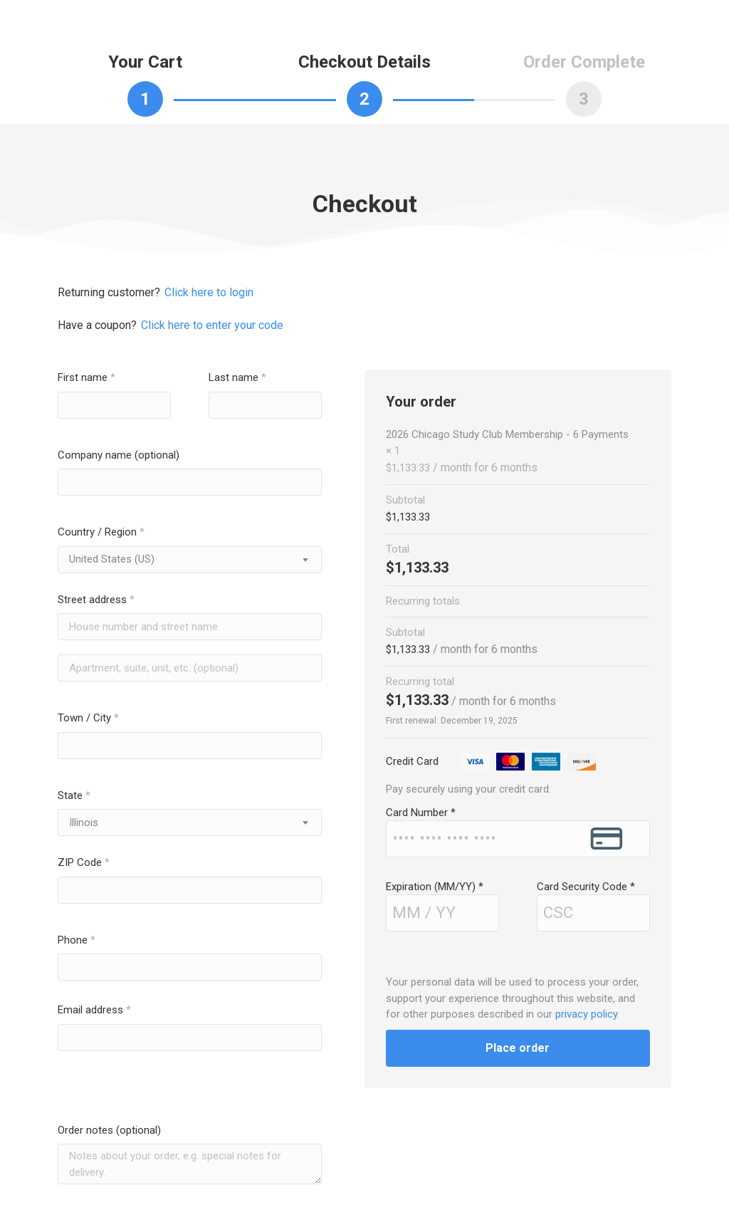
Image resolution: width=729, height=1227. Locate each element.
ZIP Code (84, 862)
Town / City (88, 717)
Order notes (109, 1130)
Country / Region (101, 532)
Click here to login (208, 292)
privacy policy (586, 1014)
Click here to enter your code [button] (212, 325)
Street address (96, 599)
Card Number (421, 812)
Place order (518, 1048)
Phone (76, 940)
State (74, 795)
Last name (237, 377)
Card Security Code (586, 886)
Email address (94, 1009)
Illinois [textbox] (83, 822)
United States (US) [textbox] (111, 559)
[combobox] (190, 559)
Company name (118, 455)
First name (86, 377)
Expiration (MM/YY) (434, 886)
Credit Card (492, 761)
